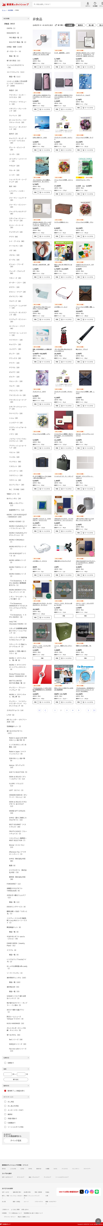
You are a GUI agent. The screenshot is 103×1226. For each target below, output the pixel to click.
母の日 (4, 1168)
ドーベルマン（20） (16, 246)
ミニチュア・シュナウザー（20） (18, 306)
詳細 (35, 67)
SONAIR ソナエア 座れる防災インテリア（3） (16, 997)
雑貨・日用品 (16, 1201)
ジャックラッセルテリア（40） (17, 212)
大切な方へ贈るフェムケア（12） (16, 896)
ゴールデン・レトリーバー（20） (18, 160)
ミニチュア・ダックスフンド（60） (18, 313)
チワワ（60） (14, 236)
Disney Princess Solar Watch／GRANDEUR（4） (18, 675)
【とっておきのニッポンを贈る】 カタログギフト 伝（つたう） (42, 180)
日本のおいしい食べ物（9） (17, 759)
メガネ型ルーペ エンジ (60, 305)
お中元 (30, 1168)
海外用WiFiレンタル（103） (17, 977)
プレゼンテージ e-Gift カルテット (63, 138)
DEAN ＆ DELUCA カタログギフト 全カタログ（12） (18, 804)
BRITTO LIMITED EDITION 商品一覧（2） (17, 681)
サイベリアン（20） (16, 413)
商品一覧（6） (14, 932)
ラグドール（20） (15, 480)
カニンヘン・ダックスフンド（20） (18, 128)
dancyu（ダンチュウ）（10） (17, 766)
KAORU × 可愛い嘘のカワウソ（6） (17, 652)
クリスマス (65, 1168)
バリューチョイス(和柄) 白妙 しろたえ (85, 387)
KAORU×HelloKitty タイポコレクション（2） (18, 534)
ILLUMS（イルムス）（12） (16, 784)
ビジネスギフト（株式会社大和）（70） (18, 871)
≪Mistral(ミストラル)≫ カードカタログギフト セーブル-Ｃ (42, 597)
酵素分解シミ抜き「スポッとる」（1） (17, 912)
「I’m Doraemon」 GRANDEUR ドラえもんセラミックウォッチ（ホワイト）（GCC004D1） (85, 681)
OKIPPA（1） (11, 28)
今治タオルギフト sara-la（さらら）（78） (16, 937)
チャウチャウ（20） (16, 232)
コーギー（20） (14, 154)
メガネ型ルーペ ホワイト (40, 554)
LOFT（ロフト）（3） (16, 790)
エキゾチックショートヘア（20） (18, 407)
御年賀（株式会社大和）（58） (18, 878)
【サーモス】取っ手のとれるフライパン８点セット (63, 347)
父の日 (22, 1168)
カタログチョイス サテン (83, 180)
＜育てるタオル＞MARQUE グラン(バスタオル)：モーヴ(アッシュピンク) (42, 96)
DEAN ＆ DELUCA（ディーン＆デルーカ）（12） (17, 777)
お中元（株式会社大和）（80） (18, 859)
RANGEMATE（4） (13, 33)
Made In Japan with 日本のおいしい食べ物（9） (18, 739)
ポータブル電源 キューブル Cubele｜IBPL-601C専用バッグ (42, 472)
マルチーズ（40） (15, 301)
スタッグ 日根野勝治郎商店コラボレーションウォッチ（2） (18, 630)
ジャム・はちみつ (17, 1195)
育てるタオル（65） (14, 1035)
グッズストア (47, 1177)
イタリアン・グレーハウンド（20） (17, 109)
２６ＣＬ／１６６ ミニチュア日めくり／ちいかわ (42, 640)
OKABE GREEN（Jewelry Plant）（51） (16, 944)
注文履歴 (95, 6)
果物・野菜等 (38, 1192)
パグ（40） (13, 250)
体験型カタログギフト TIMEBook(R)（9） (15, 889)
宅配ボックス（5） (13, 494)
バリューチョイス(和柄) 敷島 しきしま (85, 306)
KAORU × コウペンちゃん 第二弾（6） (17, 695)
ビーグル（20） (14, 259)
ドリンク (37, 1195)
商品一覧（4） (14, 56)
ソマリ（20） (14, 434)
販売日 (80, 25)
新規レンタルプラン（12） (16, 504)
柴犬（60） (13, 186)
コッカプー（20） (15, 349)
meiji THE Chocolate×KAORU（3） (18, 622)
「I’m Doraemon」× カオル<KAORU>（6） (17, 616)
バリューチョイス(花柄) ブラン (84, 222)
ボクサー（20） (14, 287)
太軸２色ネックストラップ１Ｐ (62, 554)
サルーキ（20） (14, 170)
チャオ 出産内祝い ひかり (62, 53)
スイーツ (26, 1201)
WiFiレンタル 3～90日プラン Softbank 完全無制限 (63, 681)
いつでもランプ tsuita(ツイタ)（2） (16, 960)
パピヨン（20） (14, 255)
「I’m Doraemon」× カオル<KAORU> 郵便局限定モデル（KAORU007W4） (42, 681)
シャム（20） (14, 418)
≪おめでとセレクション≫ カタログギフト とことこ (85, 265)
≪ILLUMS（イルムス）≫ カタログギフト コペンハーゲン (42, 513)
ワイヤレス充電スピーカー (61, 222)
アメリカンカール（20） (18, 395)
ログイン (88, 6)
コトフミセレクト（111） (16, 72)
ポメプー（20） (14, 376)
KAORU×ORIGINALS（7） (16, 540)
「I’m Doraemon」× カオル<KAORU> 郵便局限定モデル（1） (17, 582)
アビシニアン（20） (16, 390)
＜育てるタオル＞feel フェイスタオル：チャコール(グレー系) (85, 513)
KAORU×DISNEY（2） (17, 521)
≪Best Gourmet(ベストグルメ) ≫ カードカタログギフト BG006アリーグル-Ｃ (86, 556)
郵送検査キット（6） (14, 927)
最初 (39, 702)
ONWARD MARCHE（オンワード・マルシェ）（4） (18, 796)
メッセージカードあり (13, 1110)
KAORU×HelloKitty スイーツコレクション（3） (18, 527)
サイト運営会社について (15, 1213)
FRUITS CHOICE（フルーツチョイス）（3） (18, 832)
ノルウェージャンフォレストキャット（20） (17, 439)
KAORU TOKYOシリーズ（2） (17, 568)
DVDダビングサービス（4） (17, 906)
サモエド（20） (14, 165)
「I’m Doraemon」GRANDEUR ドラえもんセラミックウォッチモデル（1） (18, 606)
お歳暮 (47, 1168)
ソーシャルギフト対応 (13, 1127)
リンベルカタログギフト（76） (15, 66)
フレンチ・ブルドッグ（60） (17, 272)
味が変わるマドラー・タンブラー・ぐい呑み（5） (17, 1004)
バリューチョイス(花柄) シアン (41, 429)
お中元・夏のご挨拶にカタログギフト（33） (18, 818)
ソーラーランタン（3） (15, 973)
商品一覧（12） (14, 902)
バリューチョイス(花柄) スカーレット (63, 180)
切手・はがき (5, 1192)
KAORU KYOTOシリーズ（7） (17, 547)
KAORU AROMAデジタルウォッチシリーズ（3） (17, 590)
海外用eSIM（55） (13, 987)
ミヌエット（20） (15, 466)
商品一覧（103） (15, 982)
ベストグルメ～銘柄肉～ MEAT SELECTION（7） (18, 839)
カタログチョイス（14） (15, 710)
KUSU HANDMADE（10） (16, 1023)
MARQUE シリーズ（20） (18, 1044)
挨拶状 (8, 1114)
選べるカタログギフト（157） (15, 732)
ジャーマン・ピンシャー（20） (17, 205)
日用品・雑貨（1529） (15, 47)
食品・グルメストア (34, 1177)
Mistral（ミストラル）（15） (17, 846)
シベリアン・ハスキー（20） (17, 192)
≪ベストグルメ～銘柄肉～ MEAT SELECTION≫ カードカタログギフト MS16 (63, 430)
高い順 (91, 25)
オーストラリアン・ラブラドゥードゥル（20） (17, 121)
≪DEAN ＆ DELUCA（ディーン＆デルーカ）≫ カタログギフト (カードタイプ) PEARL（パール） (42, 223)
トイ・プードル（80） (17, 241)
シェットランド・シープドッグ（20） (17, 180)
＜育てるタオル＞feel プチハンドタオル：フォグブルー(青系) (42, 306)
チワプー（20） (14, 363)
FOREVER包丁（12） (14, 884)
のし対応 (9, 1101)
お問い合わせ (25, 1209)
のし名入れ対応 (11, 1106)
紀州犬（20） (14, 134)
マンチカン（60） (15, 461)
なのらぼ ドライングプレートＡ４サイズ (85, 430)
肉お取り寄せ (27, 1192)
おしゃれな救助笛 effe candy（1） (17, 967)
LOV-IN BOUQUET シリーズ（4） (17, 554)
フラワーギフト (39, 1201)
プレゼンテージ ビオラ (39, 387)
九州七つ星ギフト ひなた (40, 137)
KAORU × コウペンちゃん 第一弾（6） (17, 659)
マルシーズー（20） (16, 381)
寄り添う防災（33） (14, 60)
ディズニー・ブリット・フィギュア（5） (17, 688)
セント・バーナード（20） (16, 226)
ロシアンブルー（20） (17, 484)
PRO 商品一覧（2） (16, 37)
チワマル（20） (14, 367)
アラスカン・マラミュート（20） (18, 103)
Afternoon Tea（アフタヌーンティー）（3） (17, 853)
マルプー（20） (14, 386)
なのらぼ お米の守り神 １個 (41, 264)
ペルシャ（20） (14, 452)
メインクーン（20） (16, 471)
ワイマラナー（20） (16, 340)
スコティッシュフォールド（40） (17, 428)
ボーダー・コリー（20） (18, 282)
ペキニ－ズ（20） (15, 278)
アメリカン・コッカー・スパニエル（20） (17, 96)
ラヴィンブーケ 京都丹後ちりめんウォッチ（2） (18, 638)
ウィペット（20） (15, 115)
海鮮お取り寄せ (17, 1192)
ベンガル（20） (14, 457)
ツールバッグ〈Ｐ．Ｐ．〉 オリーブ (63, 471)
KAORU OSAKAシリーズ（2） (17, 575)
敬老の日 (38, 1168)
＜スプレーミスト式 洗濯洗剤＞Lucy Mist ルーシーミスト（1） (17, 920)
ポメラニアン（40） (16, 296)
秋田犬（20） (14, 90)
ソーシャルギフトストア (62, 1177)
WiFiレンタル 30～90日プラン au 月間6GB (63, 265)
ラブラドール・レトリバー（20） (18, 334)
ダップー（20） (14, 353)
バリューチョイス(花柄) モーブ (84, 137)
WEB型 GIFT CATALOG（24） (17, 812)
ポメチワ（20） (14, 372)
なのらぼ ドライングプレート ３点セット (85, 472)
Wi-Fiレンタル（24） (14, 498)
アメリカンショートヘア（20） (17, 401)
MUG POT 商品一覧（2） (18, 42)
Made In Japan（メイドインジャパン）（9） (17, 752)
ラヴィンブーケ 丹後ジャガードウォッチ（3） (18, 645)
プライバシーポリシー (10, 1217)
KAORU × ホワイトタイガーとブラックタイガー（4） (17, 667)
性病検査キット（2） (14, 726)
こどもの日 (13, 1168)
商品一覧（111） (15, 76)
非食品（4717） (10, 23)
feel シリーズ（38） (16, 1039)
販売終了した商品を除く (14, 1091)
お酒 (47, 1195)
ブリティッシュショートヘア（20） (17, 446)
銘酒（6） (12, 865)
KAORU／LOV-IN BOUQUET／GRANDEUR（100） (17, 515)
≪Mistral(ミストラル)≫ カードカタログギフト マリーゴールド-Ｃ (63, 513)
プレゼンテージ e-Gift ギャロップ (63, 387)
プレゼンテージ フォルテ (83, 95)
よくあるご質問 (15, 1209)
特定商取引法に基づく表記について (33, 1213)
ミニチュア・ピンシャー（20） (18, 320)
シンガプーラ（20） (16, 422)
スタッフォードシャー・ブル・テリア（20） (18, 219)
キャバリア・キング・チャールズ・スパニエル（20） (18, 140)
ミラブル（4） (12, 950)
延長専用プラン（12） (17, 510)
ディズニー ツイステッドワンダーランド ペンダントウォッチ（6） (18, 703)
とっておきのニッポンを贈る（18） (17, 745)
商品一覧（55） (14, 991)
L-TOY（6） (11, 715)
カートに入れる (46, 67)
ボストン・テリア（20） (18, 292)
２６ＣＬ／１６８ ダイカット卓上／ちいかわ (63, 597)
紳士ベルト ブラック (82, 346)
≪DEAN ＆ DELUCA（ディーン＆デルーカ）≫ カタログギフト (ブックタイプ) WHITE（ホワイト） (85, 54)
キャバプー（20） (15, 344)
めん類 (4, 1201)
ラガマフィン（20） (16, 475)
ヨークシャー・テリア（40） (17, 327)
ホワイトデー (87, 1168)
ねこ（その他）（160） (17, 489)
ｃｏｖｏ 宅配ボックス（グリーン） (63, 640)
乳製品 (47, 1192)
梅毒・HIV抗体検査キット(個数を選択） (42, 347)
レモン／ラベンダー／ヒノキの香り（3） (18, 597)
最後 (94, 702)
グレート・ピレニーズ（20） (17, 148)
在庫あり (9, 1063)
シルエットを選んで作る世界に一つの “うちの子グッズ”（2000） (17, 83)
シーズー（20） (14, 175)
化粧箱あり (10, 1123)
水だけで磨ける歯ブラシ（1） (15, 1010)
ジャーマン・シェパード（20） (17, 199)
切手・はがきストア (7, 1177)
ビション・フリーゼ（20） (16, 265)
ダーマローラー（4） (14, 51)
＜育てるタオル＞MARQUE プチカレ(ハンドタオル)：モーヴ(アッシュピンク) (63, 96)
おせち (55, 1168)
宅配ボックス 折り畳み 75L (83, 639)
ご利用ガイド (5, 1209)
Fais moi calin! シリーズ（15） (17, 1049)
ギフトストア (20, 1177)
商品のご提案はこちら (24, 1217)
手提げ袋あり (10, 1118)
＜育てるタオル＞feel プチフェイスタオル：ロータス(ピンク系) (42, 53)
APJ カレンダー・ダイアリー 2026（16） (17, 720)
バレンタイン (75, 1168)
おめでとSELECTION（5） (18, 772)
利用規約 (4, 1213)
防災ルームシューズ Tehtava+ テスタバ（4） (15, 1017)
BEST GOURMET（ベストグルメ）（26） (17, 825)
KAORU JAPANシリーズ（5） (17, 561)
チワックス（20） (15, 358)
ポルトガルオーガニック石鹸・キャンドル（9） (16, 1029)
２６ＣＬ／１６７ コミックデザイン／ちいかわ (85, 597)
